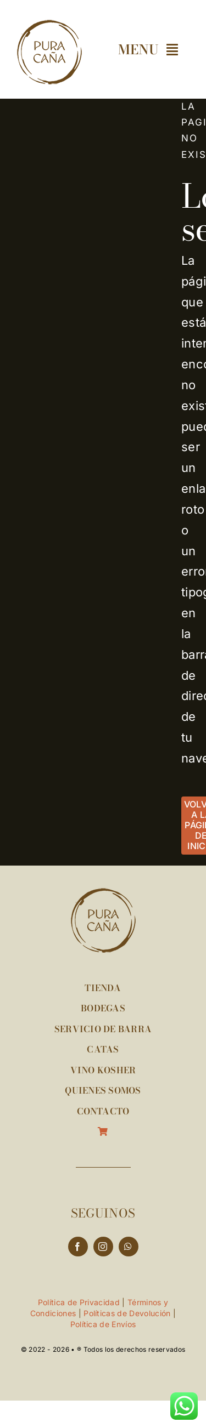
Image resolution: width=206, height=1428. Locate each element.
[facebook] (78, 1246)
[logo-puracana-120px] (49, 25)
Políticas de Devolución (127, 1313)
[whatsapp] (128, 1246)
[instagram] (103, 1246)
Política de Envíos (103, 1324)
